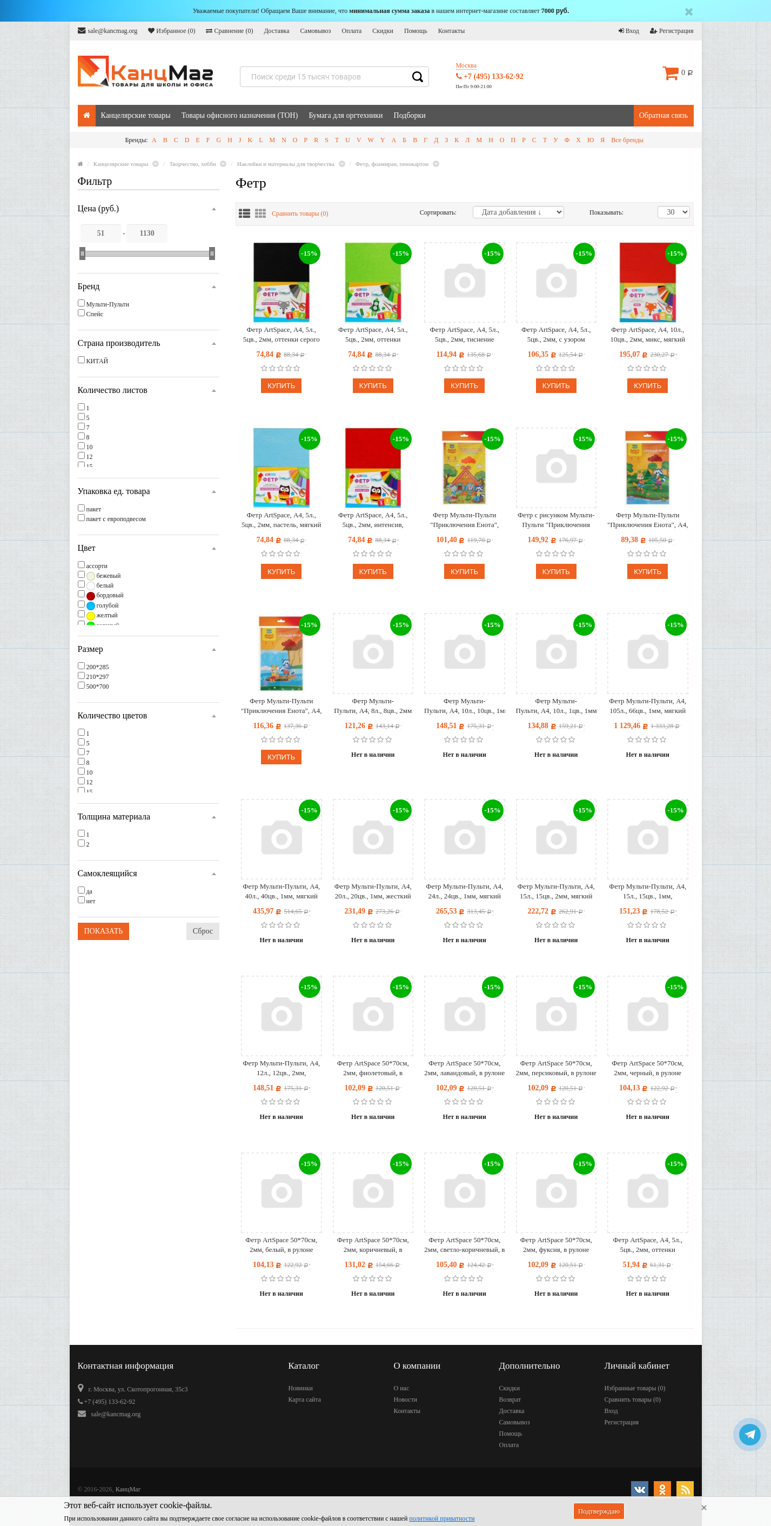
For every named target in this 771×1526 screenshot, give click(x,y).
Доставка (276, 31)
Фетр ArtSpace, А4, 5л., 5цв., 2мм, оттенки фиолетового (647, 1245)
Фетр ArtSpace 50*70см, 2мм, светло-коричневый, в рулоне (464, 1245)
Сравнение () (229, 31)
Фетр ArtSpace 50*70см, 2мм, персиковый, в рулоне (556, 1068)
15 (89, 466)
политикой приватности (441, 1518)
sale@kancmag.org (108, 30)
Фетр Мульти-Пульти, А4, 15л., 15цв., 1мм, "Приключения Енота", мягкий (647, 891)
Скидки (382, 31)
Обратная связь (663, 115)
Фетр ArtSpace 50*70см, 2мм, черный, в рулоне (647, 1068)
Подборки (410, 115)
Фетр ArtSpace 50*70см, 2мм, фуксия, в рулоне (556, 1245)
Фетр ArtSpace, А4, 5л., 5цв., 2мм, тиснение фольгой (464, 334)
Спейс (95, 314)
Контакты (451, 31)
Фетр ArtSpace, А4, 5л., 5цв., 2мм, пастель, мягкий (281, 520)
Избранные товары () (635, 1388)
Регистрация (672, 31)
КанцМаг (128, 1489)
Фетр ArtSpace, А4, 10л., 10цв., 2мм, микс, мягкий (647, 334)
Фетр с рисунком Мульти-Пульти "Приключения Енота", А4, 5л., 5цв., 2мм (556, 520)
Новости (406, 1399)
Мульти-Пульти (107, 304)
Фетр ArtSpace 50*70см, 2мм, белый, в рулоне (281, 1245)
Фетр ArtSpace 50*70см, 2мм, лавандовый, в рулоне (464, 1068)
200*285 (97, 667)
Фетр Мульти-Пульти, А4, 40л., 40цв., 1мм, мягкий (281, 891)
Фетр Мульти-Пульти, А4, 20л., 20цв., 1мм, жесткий (373, 891)
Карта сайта (305, 1399)
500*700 (97, 686)
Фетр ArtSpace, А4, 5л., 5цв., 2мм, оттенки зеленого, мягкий (372, 334)
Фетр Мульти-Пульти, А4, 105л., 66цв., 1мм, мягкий (647, 706)
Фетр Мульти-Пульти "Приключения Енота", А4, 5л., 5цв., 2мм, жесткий (647, 520)
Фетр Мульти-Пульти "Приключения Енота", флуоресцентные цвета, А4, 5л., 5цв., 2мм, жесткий (464, 520)
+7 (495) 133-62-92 (490, 76)
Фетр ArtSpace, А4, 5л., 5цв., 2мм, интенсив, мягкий (372, 520)
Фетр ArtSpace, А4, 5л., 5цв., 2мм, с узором (556, 334)
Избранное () (171, 31)
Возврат (510, 1399)
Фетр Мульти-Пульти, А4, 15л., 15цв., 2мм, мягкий (556, 891)
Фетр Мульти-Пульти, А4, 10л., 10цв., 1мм (464, 706)
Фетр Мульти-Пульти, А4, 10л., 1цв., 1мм (556, 706)
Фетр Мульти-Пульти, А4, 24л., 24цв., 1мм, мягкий (464, 891)
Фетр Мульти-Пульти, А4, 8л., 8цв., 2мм (373, 706)
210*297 (97, 677)
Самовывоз (315, 31)
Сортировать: (438, 212)
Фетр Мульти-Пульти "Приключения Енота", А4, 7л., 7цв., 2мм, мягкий (281, 706)
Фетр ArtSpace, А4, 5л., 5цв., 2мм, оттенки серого (281, 334)
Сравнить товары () (300, 213)
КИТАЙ (97, 361)
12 (89, 457)
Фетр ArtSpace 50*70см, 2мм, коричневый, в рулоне (373, 1245)
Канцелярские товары (136, 115)
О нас (402, 1388)
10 (89, 447)
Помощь (415, 31)
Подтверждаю (599, 1511)
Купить (281, 386)
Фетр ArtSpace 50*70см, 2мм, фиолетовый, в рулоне (373, 1068)
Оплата (352, 31)
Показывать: (600, 212)
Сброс (203, 931)
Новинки (301, 1388)
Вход (629, 31)
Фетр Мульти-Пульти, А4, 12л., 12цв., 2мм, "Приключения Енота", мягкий (281, 1068)
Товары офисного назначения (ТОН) (240, 115)
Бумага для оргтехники (346, 115)
